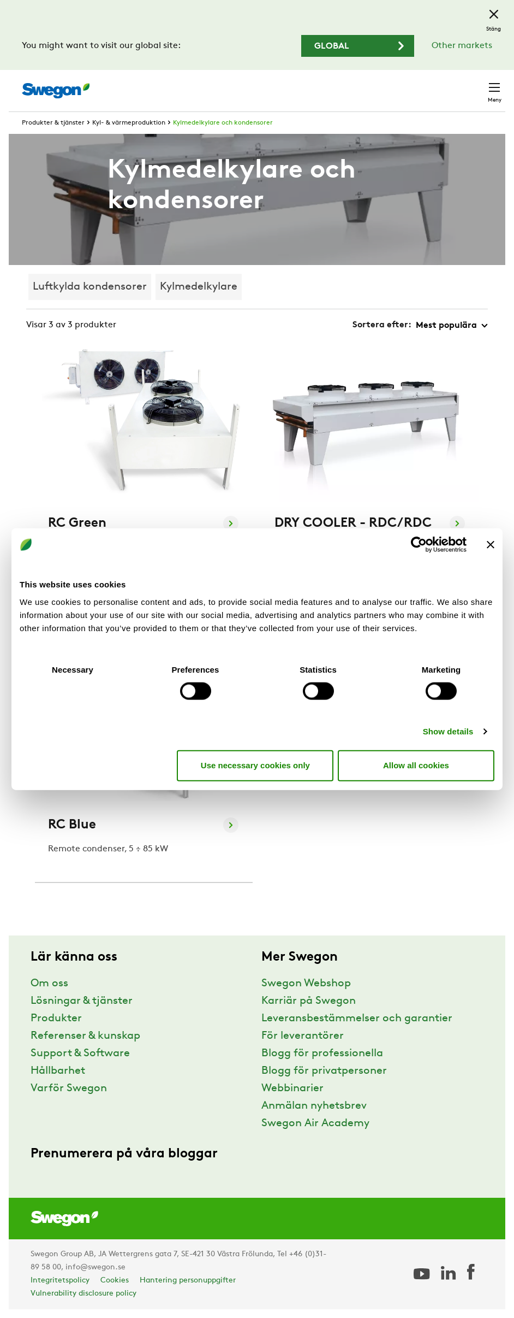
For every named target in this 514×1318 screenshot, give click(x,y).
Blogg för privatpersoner (324, 1071)
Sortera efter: (381, 325)
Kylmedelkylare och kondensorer (223, 123)
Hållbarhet (58, 1071)
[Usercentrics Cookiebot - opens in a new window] (419, 545)
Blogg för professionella (322, 1053)
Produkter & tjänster (53, 123)
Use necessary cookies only (255, 765)
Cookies (114, 1280)
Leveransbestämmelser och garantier (356, 1018)
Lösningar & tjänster (82, 1001)
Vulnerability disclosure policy (83, 1294)
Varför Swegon (69, 1088)
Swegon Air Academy (315, 1123)
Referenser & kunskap (85, 1036)
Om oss (49, 983)
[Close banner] (490, 545)
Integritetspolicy (60, 1280)
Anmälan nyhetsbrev (314, 1106)
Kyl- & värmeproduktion (128, 123)
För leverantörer (302, 1036)
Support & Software (80, 1053)
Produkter (56, 1018)
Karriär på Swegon (308, 1001)
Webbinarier (292, 1088)
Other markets (462, 46)
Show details (448, 731)
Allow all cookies (416, 765)
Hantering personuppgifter (188, 1280)
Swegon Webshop (306, 983)
